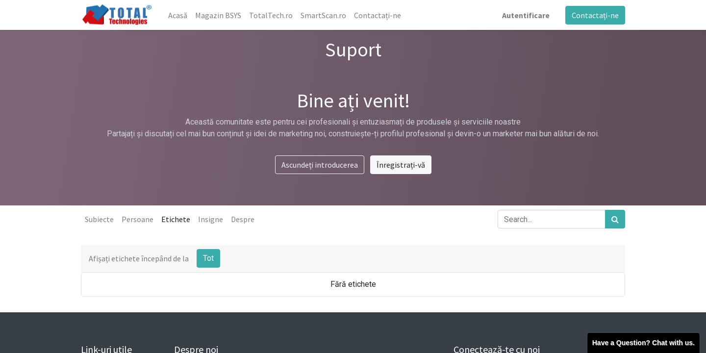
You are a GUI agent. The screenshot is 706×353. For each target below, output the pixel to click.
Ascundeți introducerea (319, 165)
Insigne (210, 219)
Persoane (137, 219)
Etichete (175, 219)
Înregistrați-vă (401, 165)
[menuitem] (177, 15)
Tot (208, 258)
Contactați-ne (595, 15)
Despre (242, 219)
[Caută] (615, 219)
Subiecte (99, 219)
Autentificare (526, 15)
